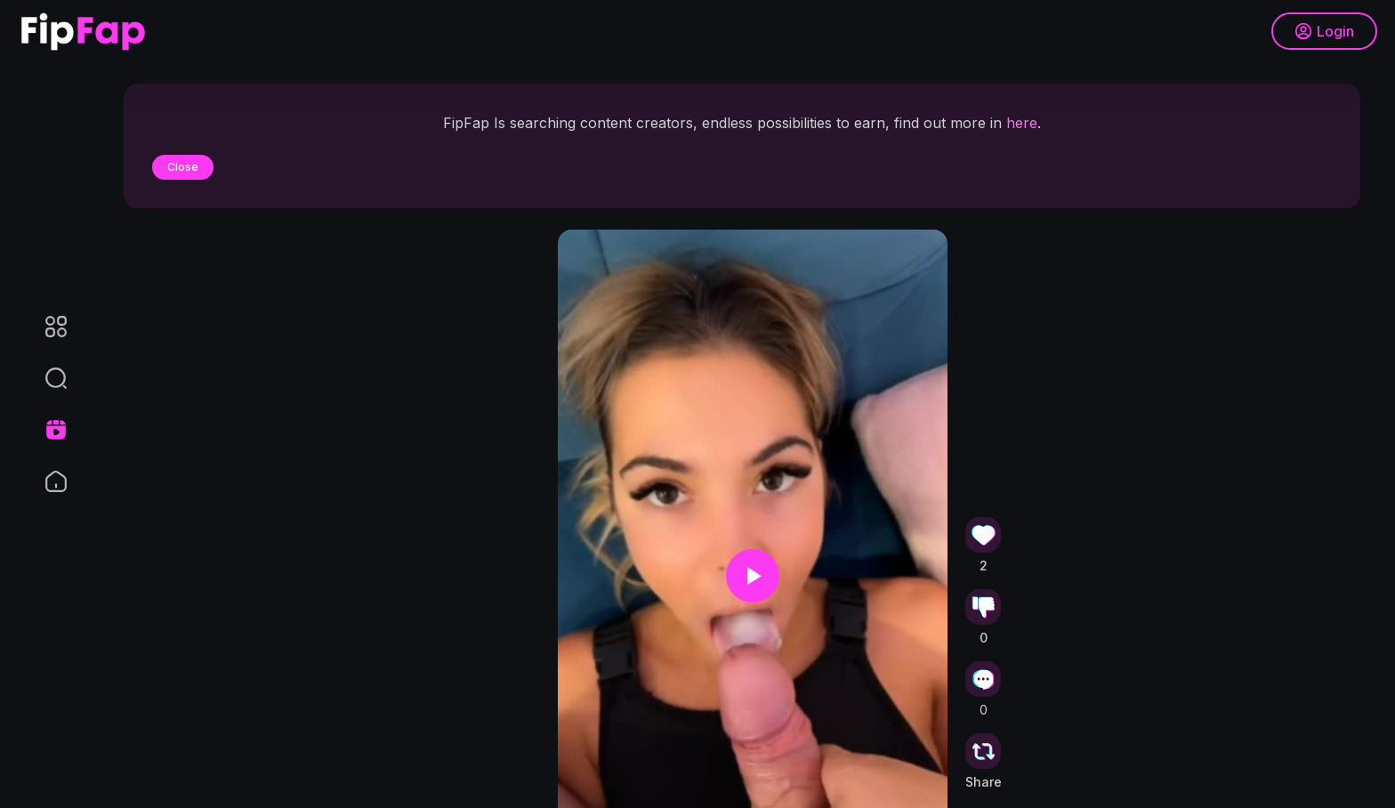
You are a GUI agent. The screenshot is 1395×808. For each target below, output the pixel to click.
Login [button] (1324, 31)
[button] (44, 378)
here (1021, 123)
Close (182, 167)
